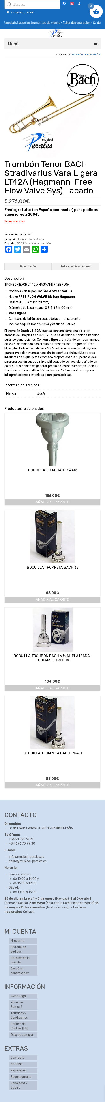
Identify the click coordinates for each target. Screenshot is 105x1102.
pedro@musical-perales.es (28, 861)
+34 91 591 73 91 (21, 839)
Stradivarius (32, 243)
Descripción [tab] (28, 266)
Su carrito (20, 12)
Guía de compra (22, 1035)
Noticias (16, 1064)
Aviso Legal (18, 996)
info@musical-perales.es (26, 857)
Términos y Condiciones (19, 1015)
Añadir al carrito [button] (52, 502)
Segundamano (21, 1077)
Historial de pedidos (18, 949)
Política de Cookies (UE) (19, 1026)
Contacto (17, 1058)
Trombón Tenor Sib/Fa (86, 54)
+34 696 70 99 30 (22, 843)
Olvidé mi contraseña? (20, 971)
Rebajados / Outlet (19, 1085)
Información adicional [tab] (75, 266)
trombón (46, 243)
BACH (20, 243)
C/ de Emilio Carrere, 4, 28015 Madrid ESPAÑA (41, 828)
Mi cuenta (17, 941)
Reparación (19, 1070)
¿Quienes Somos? (17, 1005)
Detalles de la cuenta (20, 960)
